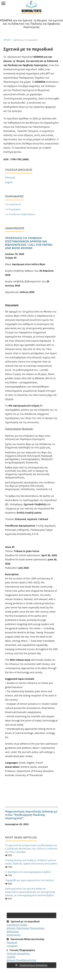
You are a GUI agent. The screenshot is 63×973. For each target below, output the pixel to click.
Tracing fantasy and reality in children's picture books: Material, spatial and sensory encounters (31, 862)
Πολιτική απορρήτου (18, 953)
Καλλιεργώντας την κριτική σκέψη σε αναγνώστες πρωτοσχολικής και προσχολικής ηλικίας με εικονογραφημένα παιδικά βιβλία (30, 892)
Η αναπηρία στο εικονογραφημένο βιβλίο (28, 871)
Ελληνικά (10, 177)
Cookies (11, 956)
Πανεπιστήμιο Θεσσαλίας (31, 965)
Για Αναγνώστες (13, 204)
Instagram (12, 945)
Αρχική (7, 39)
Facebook (12, 942)
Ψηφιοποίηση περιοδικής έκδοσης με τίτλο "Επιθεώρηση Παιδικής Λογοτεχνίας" (31, 815)
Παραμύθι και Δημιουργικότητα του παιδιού (29, 880)
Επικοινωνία (13, 934)
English (9, 182)
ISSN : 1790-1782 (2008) (16, 159)
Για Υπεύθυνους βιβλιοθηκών (20, 214)
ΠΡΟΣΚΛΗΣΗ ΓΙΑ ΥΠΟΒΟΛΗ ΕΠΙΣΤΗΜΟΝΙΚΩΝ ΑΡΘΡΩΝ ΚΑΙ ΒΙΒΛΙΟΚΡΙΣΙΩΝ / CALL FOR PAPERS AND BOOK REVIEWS (28, 243)
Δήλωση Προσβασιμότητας (21, 960)
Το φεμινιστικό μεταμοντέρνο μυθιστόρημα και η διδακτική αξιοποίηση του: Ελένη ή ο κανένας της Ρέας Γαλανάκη (31, 848)
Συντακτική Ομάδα (17, 924)
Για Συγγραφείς (13, 209)
